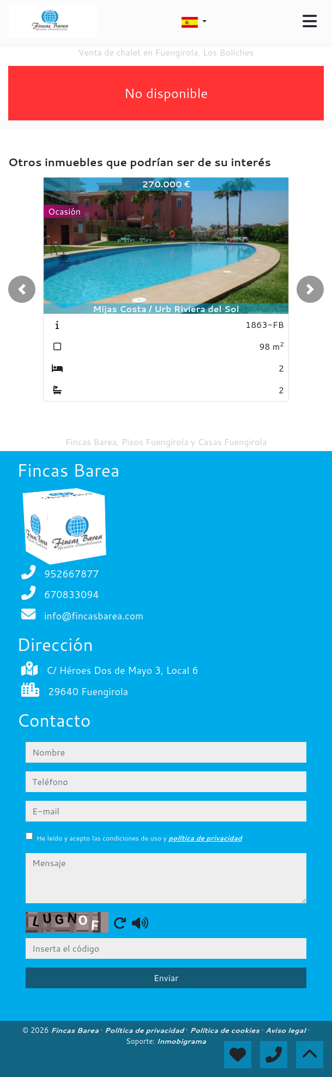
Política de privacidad (145, 1030)
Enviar (166, 977)
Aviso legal (286, 1030)
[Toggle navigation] (309, 21)
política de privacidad (205, 838)
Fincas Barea (75, 1030)
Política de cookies (225, 1030)
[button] (21, 289)
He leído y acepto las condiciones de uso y (139, 838)
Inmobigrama (181, 1041)
